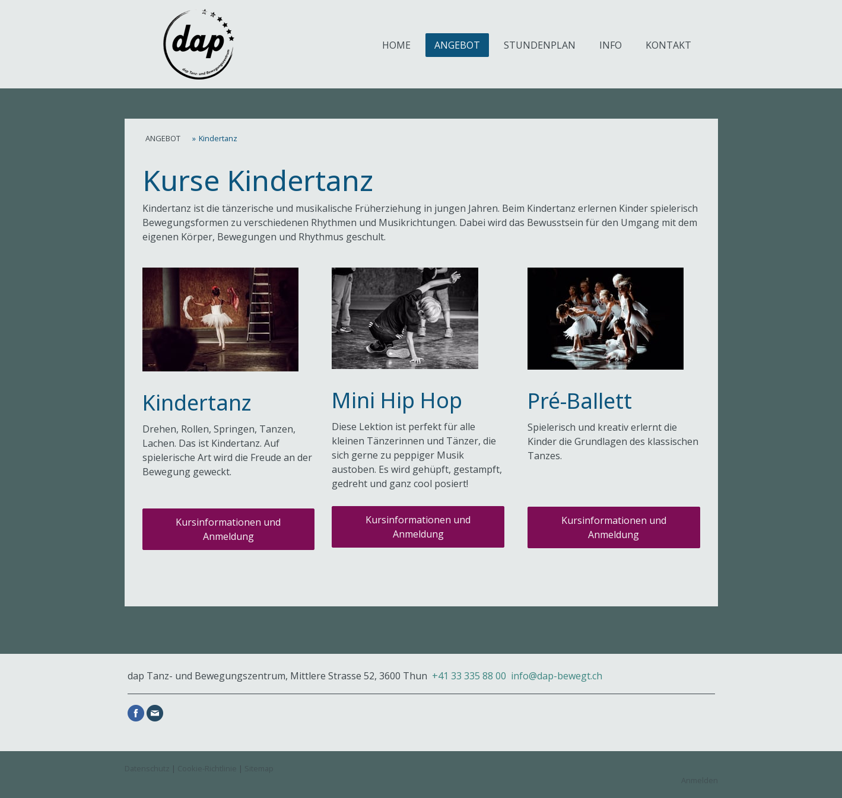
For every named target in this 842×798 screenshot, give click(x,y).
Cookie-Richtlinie (207, 768)
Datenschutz (147, 768)
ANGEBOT (457, 45)
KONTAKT (668, 45)
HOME (396, 45)
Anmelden (699, 780)
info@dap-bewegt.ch (556, 675)
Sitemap (259, 768)
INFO (610, 45)
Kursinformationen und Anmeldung (228, 529)
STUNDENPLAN (540, 45)
